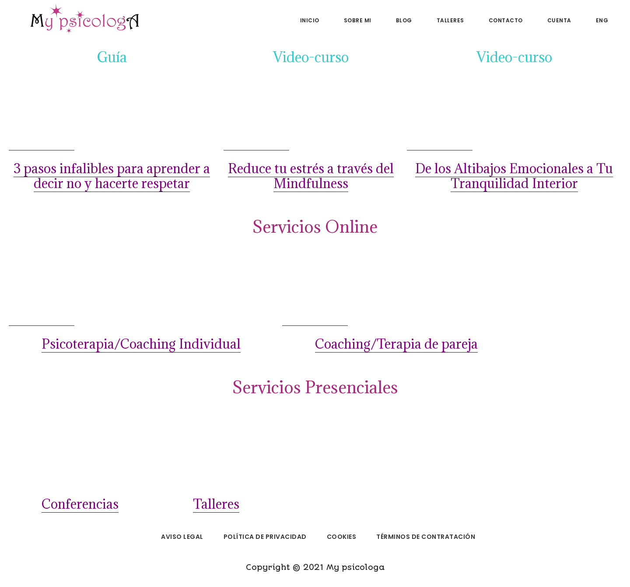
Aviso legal (182, 536)
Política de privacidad (265, 536)
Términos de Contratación (425, 536)
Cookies (342, 536)
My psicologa (83, 19)
